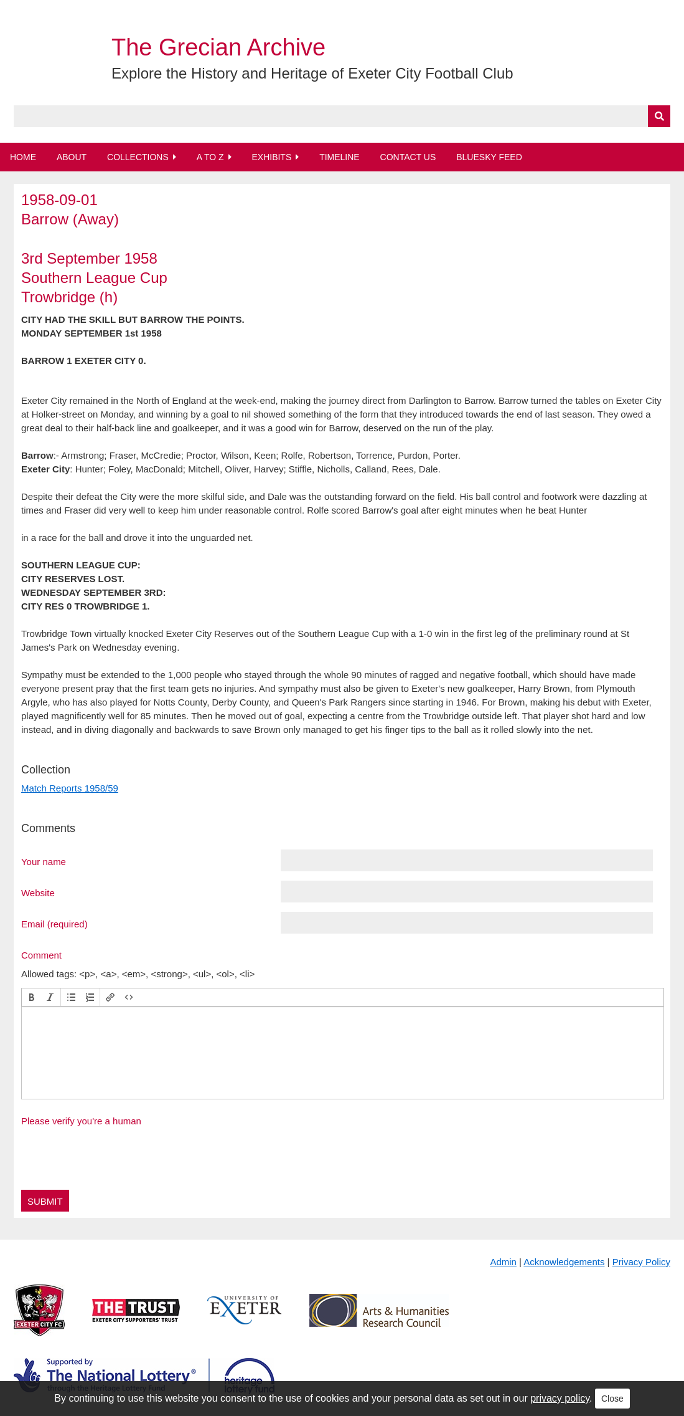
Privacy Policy (641, 1261)
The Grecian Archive (218, 47)
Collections (138, 157)
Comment (41, 955)
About (72, 157)
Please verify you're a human (81, 1121)
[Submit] (659, 116)
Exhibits (271, 157)
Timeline (339, 157)
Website (38, 892)
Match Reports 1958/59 (69, 788)
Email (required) (54, 924)
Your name (43, 861)
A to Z (210, 157)
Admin (503, 1261)
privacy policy (559, 1398)
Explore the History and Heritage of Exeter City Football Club (312, 73)
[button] (31, 997)
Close (612, 1399)
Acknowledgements (563, 1261)
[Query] (342, 116)
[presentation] (32, 997)
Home (23, 157)
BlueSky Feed (489, 157)
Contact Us (408, 157)
